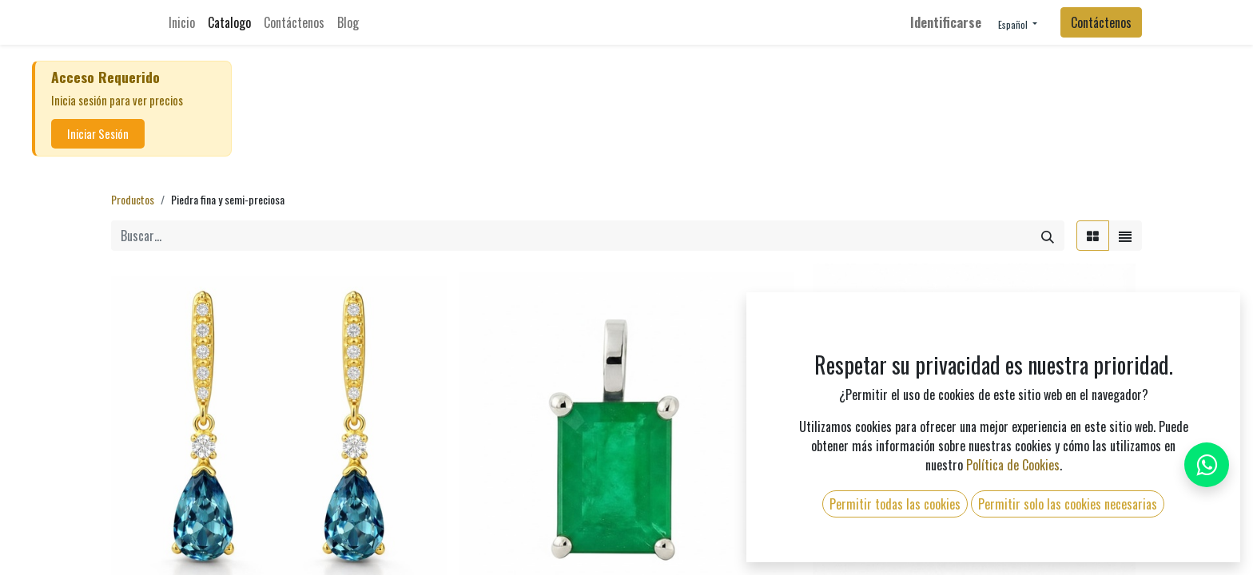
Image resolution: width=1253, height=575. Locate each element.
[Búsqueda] (1047, 235)
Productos (132, 199)
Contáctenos (1101, 22)
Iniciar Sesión (98, 133)
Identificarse (945, 22)
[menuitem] (181, 22)
